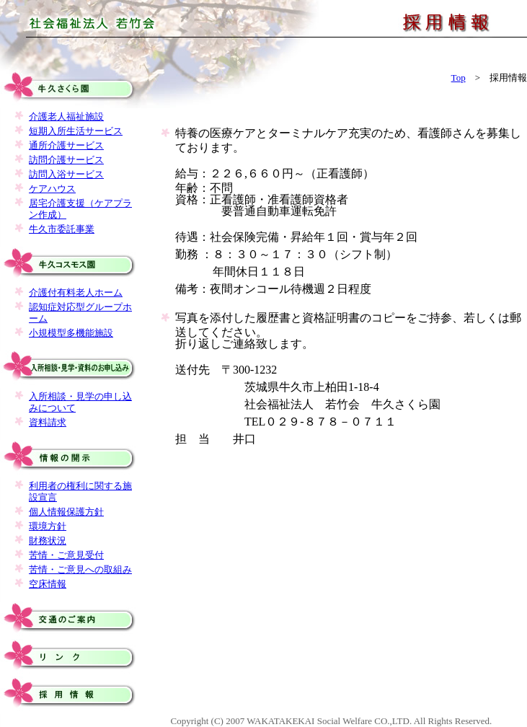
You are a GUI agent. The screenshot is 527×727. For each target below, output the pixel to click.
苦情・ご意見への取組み (80, 569)
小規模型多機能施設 (71, 332)
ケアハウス (52, 188)
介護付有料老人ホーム (76, 292)
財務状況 (47, 540)
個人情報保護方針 (66, 511)
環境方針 (47, 526)
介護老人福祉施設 (66, 116)
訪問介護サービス (66, 159)
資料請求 (47, 422)
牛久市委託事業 (61, 229)
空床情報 (47, 583)
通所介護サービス (66, 145)
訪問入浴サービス (66, 174)
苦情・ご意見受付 (66, 555)
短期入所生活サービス (76, 130)
